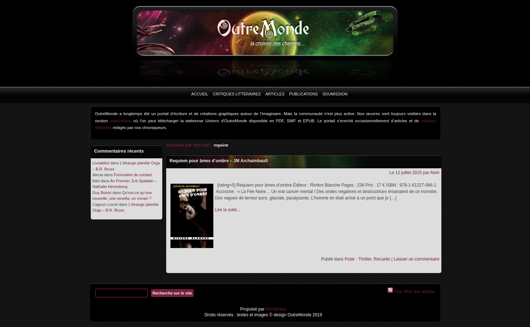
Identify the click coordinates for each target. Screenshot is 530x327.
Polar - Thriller (358, 259)
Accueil (199, 94)
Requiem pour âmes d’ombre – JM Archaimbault (219, 160)
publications (121, 121)
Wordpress (275, 309)
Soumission (334, 94)
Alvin (434, 172)
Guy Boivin (102, 192)
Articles (275, 94)
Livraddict (101, 163)
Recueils (382, 259)
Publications (303, 94)
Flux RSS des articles (414, 291)
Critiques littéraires (237, 94)
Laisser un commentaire (416, 259)
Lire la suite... (228, 209)
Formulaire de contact (133, 175)
